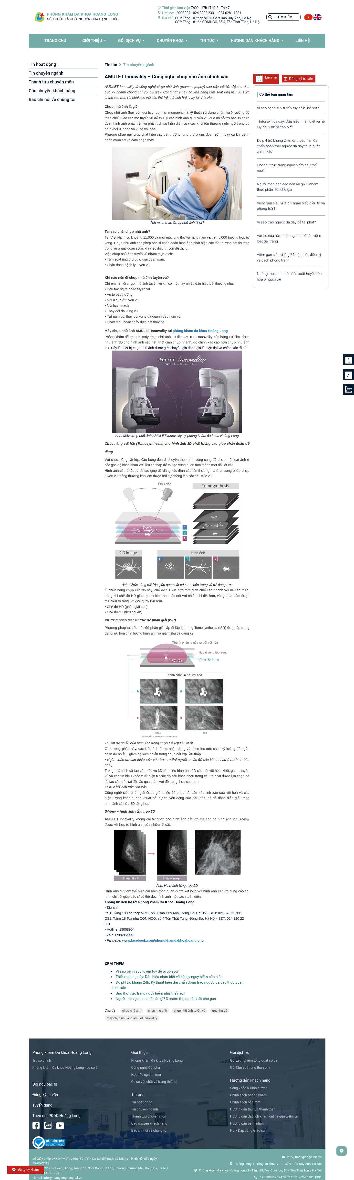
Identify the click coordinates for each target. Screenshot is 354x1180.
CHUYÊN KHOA (170, 40)
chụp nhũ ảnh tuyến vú (189, 1010)
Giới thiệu (92, 40)
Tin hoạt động (42, 64)
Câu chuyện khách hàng (52, 90)
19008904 (182, 13)
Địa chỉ (167, 18)
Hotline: (168, 13)
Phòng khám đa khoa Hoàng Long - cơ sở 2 (65, 1067)
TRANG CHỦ (55, 40)
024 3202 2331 (204, 13)
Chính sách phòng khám (248, 1095)
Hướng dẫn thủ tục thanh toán (253, 1109)
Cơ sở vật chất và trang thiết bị (154, 1082)
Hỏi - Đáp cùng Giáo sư (247, 1130)
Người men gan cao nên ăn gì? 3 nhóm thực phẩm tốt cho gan (166, 999)
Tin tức (207, 40)
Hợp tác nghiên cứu (146, 1075)
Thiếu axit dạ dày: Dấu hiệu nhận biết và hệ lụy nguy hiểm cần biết (169, 977)
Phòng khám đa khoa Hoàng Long (157, 1060)
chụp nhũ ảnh (131, 1010)
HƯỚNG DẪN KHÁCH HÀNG (255, 40)
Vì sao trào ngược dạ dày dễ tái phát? (286, 222)
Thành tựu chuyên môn (51, 81)
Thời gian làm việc (176, 8)
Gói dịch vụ (129, 40)
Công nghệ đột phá (145, 1067)
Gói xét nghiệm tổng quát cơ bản (254, 1060)
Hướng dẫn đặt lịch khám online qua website (264, 1116)
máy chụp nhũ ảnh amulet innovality (132, 1018)
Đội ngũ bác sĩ (44, 1084)
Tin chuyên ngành (46, 73)
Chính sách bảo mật (245, 1102)
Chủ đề (110, 1010)
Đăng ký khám (25, 1169)
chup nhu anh (157, 1010)
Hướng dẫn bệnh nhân (247, 1123)
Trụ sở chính (41, 1060)
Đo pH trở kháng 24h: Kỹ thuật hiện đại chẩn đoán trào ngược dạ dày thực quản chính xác (289, 146)
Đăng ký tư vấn (298, 79)
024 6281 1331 (230, 13)
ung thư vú (219, 1010)
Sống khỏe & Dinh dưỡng (249, 1088)
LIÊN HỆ (302, 40)
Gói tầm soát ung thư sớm (250, 1067)
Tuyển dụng (42, 1105)
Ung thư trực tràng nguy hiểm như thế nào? (150, 993)
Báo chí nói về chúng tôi (52, 99)
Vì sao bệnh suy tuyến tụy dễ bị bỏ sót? (147, 971)
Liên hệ (266, 78)
